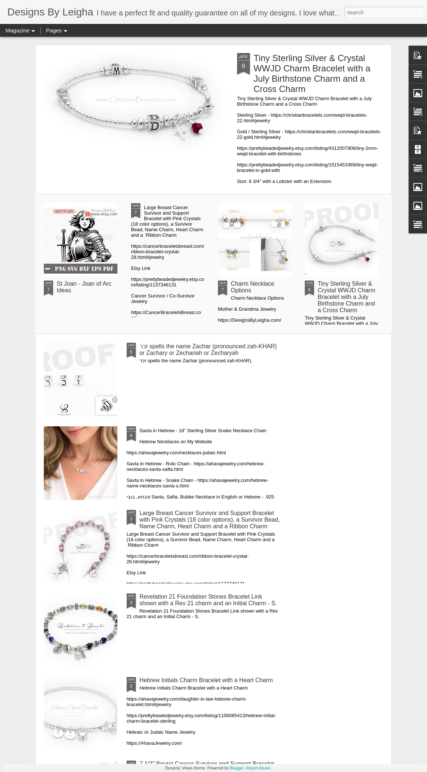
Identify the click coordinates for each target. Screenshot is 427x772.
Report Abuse (258, 768)
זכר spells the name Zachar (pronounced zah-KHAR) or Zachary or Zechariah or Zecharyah (208, 349)
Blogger (236, 768)
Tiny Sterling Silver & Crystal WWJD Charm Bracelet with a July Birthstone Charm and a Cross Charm (312, 73)
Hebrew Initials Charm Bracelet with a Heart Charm (206, 680)
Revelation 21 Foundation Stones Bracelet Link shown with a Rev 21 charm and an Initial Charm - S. (208, 599)
